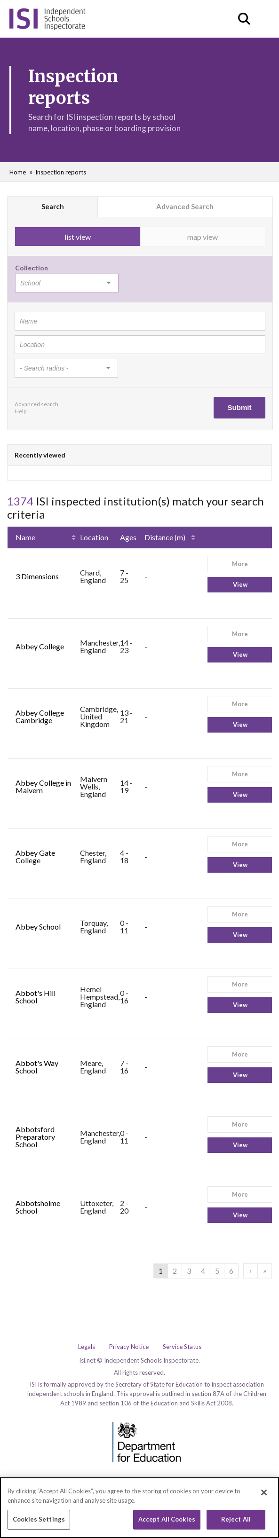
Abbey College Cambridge (40, 716)
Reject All (236, 1522)
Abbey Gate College (35, 856)
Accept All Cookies (166, 1522)
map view (202, 236)
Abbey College (40, 646)
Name (25, 537)
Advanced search (36, 404)
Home (17, 172)
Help (20, 411)
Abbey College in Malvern (43, 786)
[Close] (264, 1495)
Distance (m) (164, 537)
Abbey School (38, 926)
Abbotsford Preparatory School (35, 1137)
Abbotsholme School (38, 1207)
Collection (31, 268)
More (240, 564)
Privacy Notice (129, 1347)
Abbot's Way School (37, 1066)
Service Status (182, 1347)
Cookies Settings (39, 1522)
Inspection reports (60, 172)
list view (77, 236)
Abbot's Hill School (36, 996)
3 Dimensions (37, 576)
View (240, 584)
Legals (86, 1347)
